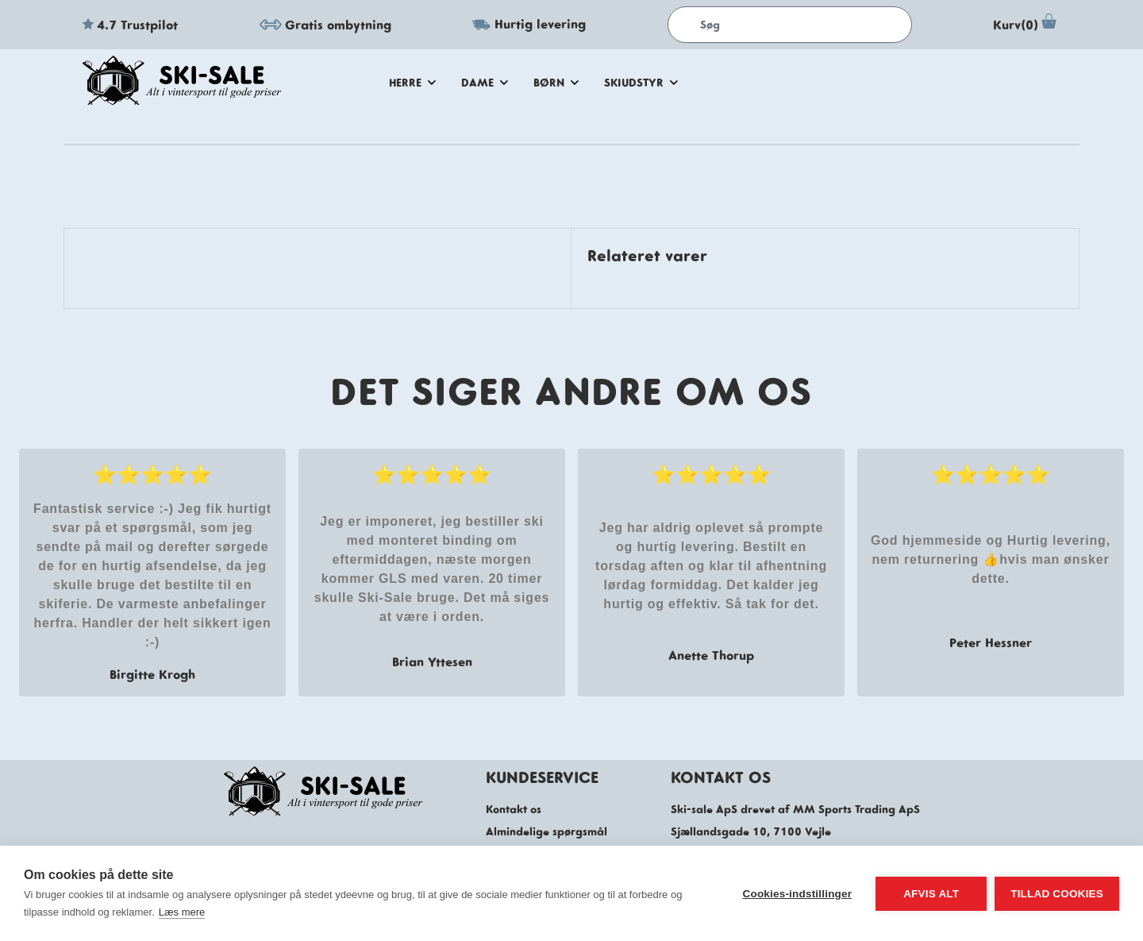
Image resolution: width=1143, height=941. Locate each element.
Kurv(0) (1026, 24)
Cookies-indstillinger (797, 894)
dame (484, 82)
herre (412, 82)
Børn (556, 82)
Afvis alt (931, 894)
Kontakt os (513, 809)
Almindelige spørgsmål (546, 831)
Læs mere (182, 912)
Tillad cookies (1056, 894)
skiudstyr (641, 82)
